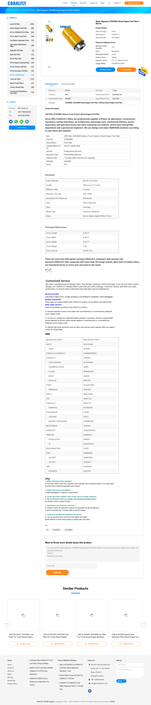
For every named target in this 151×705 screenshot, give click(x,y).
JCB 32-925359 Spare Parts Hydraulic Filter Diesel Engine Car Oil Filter (125, 637)
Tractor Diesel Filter (22, 87)
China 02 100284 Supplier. (46, 701)
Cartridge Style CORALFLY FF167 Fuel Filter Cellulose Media (41, 661)
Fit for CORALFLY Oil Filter (22, 32)
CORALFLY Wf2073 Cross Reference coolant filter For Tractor (39, 682)
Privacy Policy (12, 684)
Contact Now (22, 128)
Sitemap (10, 677)
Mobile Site (11, 680)
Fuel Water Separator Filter (22, 40)
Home (9, 665)
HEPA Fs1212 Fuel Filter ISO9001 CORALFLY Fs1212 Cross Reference (41, 671)
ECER (112, 701)
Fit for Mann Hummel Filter (22, 63)
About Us (10, 671)
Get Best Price (105, 70)
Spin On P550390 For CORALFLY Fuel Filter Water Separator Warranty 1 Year (71, 668)
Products (10, 668)
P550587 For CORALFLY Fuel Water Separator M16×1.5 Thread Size (71, 686)
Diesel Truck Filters (22, 83)
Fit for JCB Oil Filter (22, 75)
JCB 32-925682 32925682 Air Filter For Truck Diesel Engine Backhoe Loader (91, 637)
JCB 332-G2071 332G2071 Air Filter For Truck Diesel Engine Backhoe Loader (21, 637)
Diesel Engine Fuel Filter (22, 28)
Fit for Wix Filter (22, 59)
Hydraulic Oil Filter (22, 50)
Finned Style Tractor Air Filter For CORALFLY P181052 (71, 676)
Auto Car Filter (22, 54)
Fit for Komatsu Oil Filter (22, 71)
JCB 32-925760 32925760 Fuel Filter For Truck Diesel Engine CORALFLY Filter (56, 637)
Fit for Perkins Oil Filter (22, 67)
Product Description (68, 84)
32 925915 (56, 530)
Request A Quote (134, 3)
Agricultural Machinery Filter (22, 45)
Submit (57, 572)
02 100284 (68, 530)
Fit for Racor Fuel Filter (22, 36)
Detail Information (51, 84)
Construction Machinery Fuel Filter (22, 92)
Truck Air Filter (22, 79)
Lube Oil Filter (22, 24)
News (9, 674)
